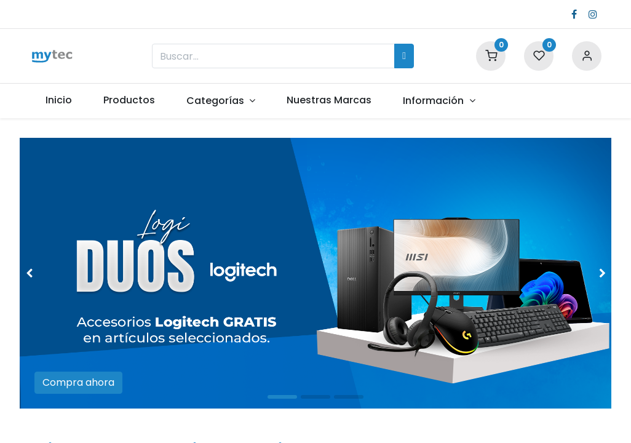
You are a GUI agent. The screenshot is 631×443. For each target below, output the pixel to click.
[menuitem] (58, 100)
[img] (43, 273)
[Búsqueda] (404, 56)
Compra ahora (78, 382)
